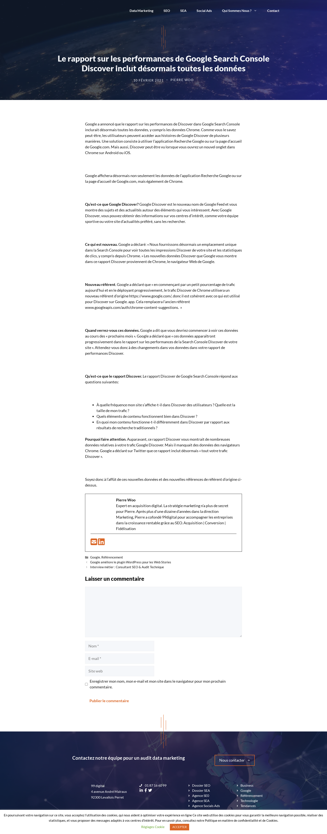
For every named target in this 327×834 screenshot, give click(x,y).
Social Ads (204, 10)
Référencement (112, 557)
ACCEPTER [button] (179, 827)
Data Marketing (141, 10)
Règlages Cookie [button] (153, 827)
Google (95, 557)
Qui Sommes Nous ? (242, 10)
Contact (273, 10)
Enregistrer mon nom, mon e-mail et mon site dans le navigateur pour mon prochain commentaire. (158, 684)
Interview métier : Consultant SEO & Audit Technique (127, 567)
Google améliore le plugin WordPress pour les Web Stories (130, 562)
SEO (167, 10)
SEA (183, 10)
